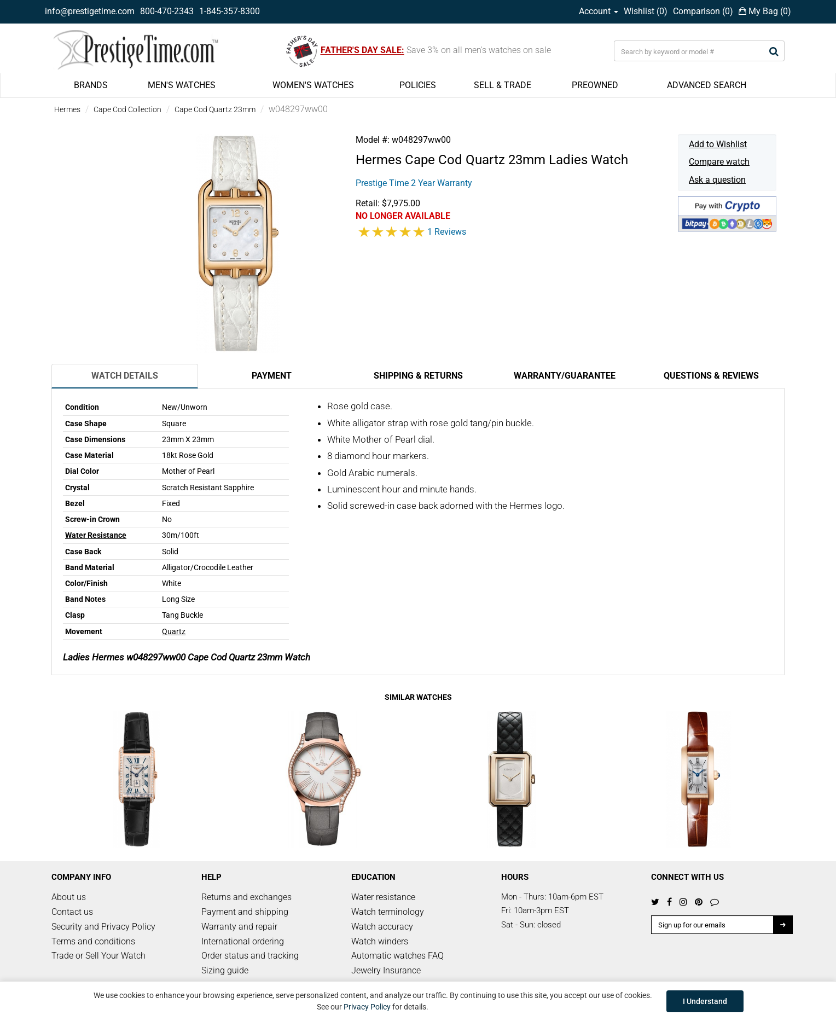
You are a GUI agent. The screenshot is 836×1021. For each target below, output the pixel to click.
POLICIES (417, 85)
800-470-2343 (167, 11)
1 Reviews (446, 232)
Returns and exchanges (246, 897)
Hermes (67, 109)
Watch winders (379, 941)
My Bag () (765, 11)
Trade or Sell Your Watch (98, 955)
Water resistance (383, 897)
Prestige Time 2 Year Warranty (414, 183)
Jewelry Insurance (386, 970)
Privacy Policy (367, 1006)
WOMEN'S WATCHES (313, 85)
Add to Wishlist (718, 144)
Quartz (173, 631)
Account (598, 11)
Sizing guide (224, 970)
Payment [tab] (272, 375)
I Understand (705, 1001)
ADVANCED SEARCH (706, 85)
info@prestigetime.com (90, 11)
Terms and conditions (93, 941)
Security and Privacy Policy (103, 926)
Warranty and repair (239, 926)
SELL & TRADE (502, 85)
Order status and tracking (250, 955)
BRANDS (91, 85)
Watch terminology (387, 912)
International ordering (242, 941)
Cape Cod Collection (127, 109)
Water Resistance (95, 535)
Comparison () (703, 11)
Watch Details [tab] (124, 375)
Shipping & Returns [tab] (418, 375)
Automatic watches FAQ (397, 955)
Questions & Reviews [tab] (711, 375)
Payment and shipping (244, 912)
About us (68, 897)
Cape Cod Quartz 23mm (215, 109)
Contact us (72, 912)
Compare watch (719, 161)
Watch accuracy (382, 926)
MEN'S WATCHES (182, 85)
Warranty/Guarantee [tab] (565, 375)
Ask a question (717, 180)
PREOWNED (595, 85)
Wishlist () (645, 11)
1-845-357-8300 (229, 11)
